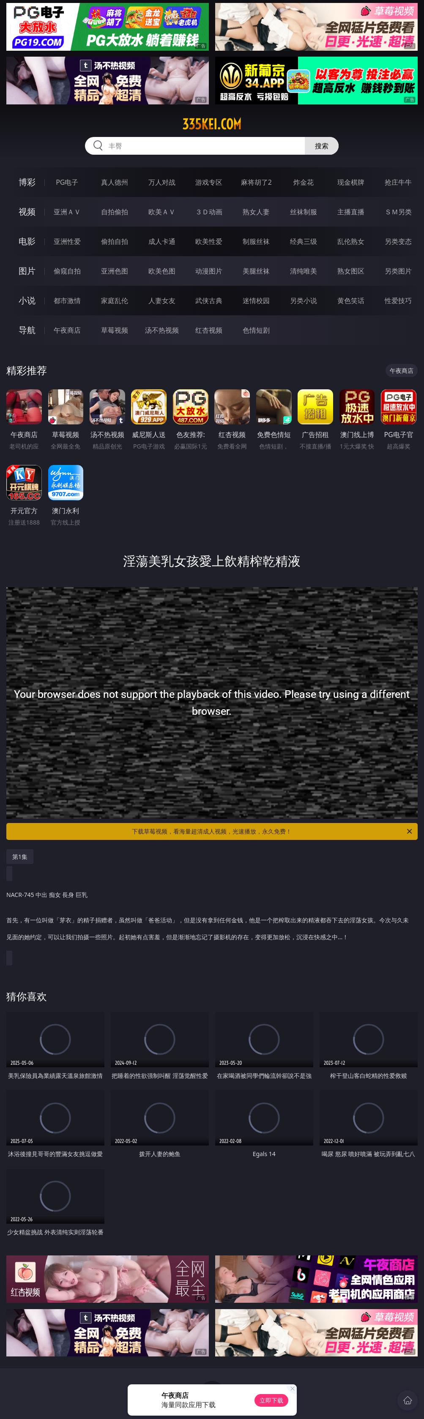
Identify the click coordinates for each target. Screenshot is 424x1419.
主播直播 (350, 211)
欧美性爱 (208, 241)
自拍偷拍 (114, 211)
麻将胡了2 (256, 182)
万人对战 (161, 182)
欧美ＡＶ (161, 211)
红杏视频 (208, 330)
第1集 (19, 857)
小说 (27, 300)
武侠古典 (208, 300)
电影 (27, 241)
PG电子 (67, 182)
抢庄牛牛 (398, 182)
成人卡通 (161, 241)
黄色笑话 (350, 300)
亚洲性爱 (67, 241)
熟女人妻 (256, 211)
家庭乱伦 (114, 300)
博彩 (27, 182)
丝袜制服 (303, 211)
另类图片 (398, 271)
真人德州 (114, 182)
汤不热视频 (162, 330)
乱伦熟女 (350, 241)
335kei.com (211, 124)
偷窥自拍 (67, 271)
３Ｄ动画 (208, 211)
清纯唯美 (303, 271)
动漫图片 (208, 271)
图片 (27, 270)
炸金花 (303, 182)
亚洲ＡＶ (67, 211)
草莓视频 (114, 330)
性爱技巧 (398, 300)
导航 (27, 330)
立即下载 (271, 1400)
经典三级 (303, 241)
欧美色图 (161, 271)
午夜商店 (67, 330)
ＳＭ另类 (398, 211)
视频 (27, 211)
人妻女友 (161, 300)
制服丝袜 (256, 241)
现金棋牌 (350, 182)
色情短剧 (256, 330)
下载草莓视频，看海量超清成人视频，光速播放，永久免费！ (272, 831)
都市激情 (67, 300)
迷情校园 (256, 300)
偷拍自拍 (114, 241)
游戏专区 (208, 182)
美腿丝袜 (256, 271)
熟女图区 (350, 271)
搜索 (321, 145)
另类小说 (303, 300)
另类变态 (398, 241)
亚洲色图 (114, 271)
